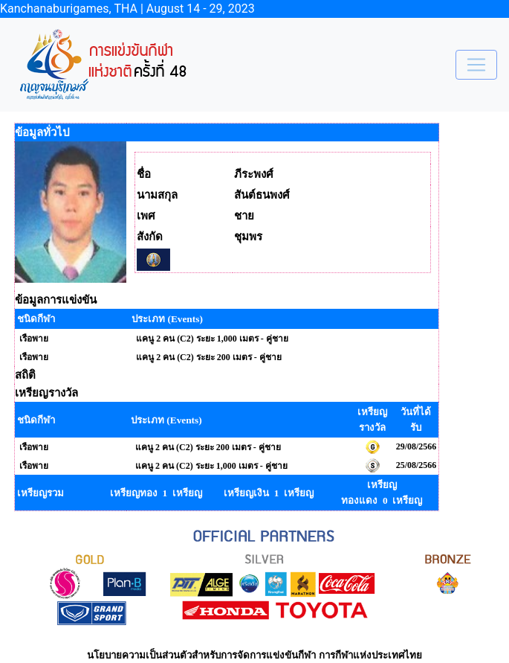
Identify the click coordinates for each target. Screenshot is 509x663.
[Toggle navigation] (476, 65)
